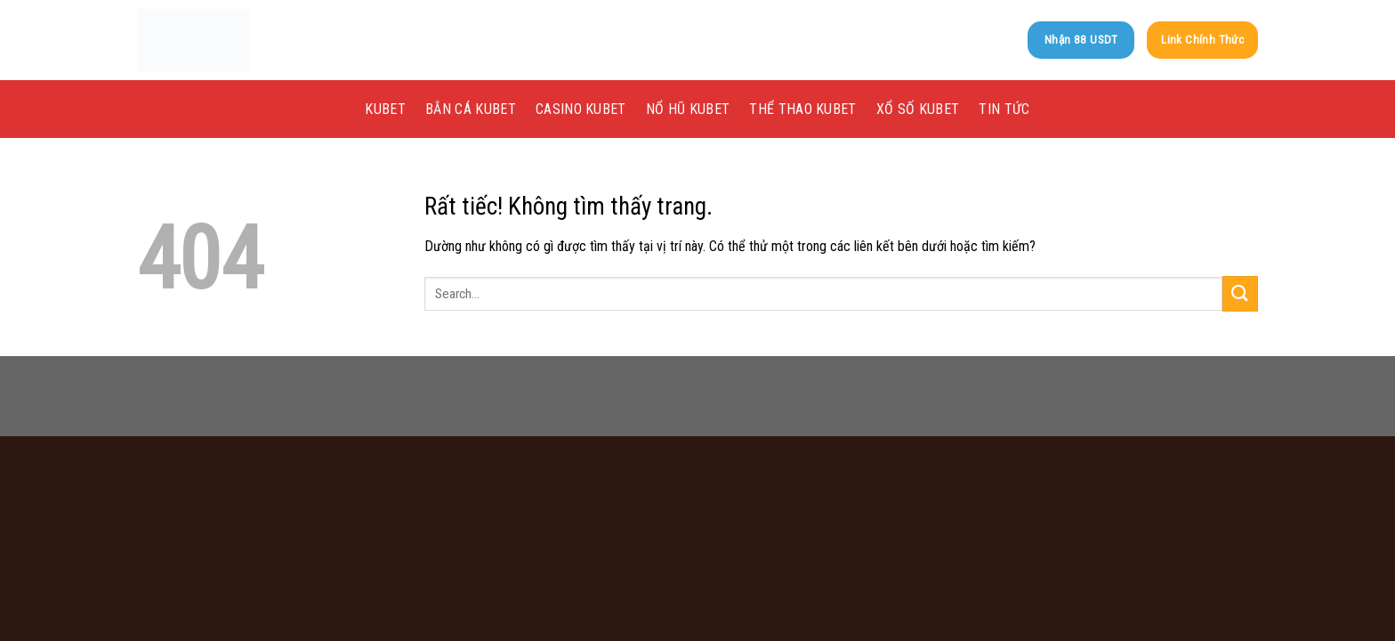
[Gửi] (1240, 293)
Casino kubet (581, 109)
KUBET (385, 109)
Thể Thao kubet (802, 109)
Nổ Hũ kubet (688, 109)
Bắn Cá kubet (470, 109)
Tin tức (1004, 109)
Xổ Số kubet (918, 109)
